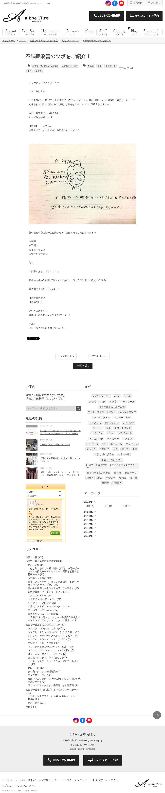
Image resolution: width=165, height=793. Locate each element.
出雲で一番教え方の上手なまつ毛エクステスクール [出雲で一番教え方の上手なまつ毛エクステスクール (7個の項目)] (111, 466)
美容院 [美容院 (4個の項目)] (105, 483)
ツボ (100, 66)
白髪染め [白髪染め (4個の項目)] (110, 478)
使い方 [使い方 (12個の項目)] (125, 449)
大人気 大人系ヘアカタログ (42, 599)
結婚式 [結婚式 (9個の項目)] (122, 478)
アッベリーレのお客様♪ (40, 610)
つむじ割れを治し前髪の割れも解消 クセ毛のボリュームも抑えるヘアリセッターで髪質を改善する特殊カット (53, 571)
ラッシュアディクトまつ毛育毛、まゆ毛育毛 (51, 685)
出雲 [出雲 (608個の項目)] (134, 449)
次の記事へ (99, 356)
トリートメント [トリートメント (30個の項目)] (123, 428)
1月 (125, 506)
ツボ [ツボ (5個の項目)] (108, 428)
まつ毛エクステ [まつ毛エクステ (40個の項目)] (97, 401)
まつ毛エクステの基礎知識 (42, 671)
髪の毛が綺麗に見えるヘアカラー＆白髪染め (51, 588)
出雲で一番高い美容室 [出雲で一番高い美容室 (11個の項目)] (98, 472)
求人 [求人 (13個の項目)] (99, 478)
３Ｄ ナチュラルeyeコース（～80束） (48, 646)
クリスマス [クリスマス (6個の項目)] (95, 422)
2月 (107, 506)
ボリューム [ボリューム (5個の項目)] (116, 444)
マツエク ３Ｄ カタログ (42, 643)
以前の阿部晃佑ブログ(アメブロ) (45, 395)
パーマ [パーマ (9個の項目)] (110, 433)
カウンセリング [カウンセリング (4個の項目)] (128, 412)
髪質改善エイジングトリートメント (46, 592)
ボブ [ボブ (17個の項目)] (104, 444)
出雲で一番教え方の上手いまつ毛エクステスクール (52, 689)
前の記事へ (66, 356)
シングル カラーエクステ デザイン (47, 639)
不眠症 (91, 66)
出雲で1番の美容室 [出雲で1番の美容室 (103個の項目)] (104, 454)
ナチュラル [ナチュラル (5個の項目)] (97, 433)
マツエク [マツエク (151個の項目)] (91, 449)
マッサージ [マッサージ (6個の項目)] (131, 444)
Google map (94, 740)
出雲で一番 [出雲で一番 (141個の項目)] (123, 454)
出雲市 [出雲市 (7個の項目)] (117, 472)
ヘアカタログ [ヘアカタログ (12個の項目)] (96, 438)
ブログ (29, 707)
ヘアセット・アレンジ (39, 602)
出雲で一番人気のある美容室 (45, 66)
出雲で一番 (110, 66)
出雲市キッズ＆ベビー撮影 (42, 613)
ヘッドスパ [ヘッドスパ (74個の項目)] (92, 444)
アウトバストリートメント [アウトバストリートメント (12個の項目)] (102, 412)
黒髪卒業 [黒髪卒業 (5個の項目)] (117, 483)
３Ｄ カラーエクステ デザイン (45, 654)
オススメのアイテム (38, 595)
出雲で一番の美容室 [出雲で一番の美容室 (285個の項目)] (111, 459)
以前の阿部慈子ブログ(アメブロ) (45, 398)
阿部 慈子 (33, 702)
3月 (88, 506)
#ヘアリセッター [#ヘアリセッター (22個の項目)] (101, 396)
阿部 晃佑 (33, 564)
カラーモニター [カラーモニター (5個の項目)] (122, 417)
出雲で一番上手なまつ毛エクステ (43, 624)
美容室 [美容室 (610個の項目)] (133, 478)
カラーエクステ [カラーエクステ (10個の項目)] (102, 417)
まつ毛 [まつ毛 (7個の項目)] (127, 396)
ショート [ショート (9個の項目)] (97, 428)
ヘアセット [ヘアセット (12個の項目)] (128, 438)
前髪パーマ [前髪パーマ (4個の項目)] (131, 472)
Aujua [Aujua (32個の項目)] (117, 396)
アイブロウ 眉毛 (37, 675)
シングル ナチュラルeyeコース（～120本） (51, 632)
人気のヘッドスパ (70, 66)
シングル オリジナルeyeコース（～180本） (51, 635)
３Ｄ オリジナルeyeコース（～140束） (49, 650)
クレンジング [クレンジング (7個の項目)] (112, 422)
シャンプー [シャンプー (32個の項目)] (128, 422)
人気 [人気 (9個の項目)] (115, 449)
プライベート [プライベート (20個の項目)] (125, 433)
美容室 (38, 71)
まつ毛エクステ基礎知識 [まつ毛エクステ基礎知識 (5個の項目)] (112, 407)
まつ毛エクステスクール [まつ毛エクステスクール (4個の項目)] (122, 401)
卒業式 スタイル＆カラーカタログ (46, 606)
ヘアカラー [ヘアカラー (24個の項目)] (113, 438)
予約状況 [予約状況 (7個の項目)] (104, 449)
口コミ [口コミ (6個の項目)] (90, 478)
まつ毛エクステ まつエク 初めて (45, 657)
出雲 (30, 71)
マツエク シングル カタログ (44, 628)
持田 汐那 (33, 667)
